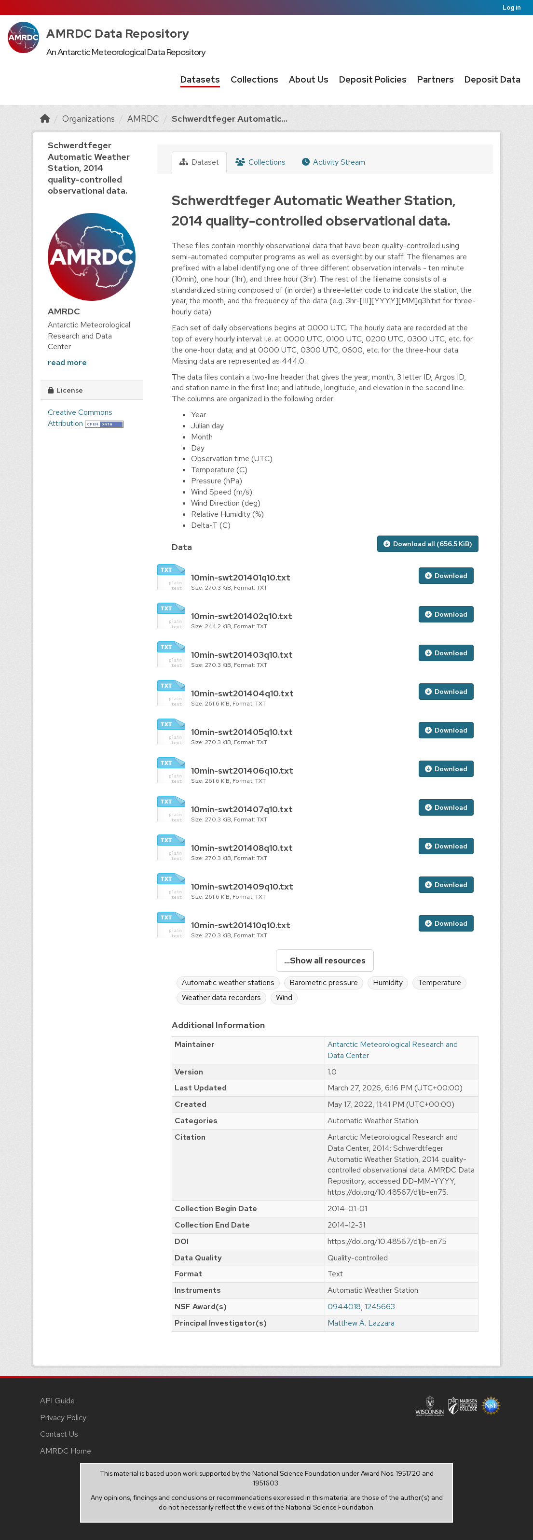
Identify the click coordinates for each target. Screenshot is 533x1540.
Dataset (199, 162)
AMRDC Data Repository (118, 33)
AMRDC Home (65, 1451)
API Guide (57, 1401)
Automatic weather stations (228, 982)
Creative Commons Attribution (80, 417)
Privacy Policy (63, 1418)
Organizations (88, 118)
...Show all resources (325, 960)
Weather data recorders (221, 997)
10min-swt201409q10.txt (242, 886)
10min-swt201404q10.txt (242, 693)
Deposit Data (492, 79)
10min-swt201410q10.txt (240, 925)
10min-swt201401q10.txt (240, 577)
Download (446, 575)
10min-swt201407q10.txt (242, 809)
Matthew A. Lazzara (361, 1323)
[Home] (45, 118)
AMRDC (143, 118)
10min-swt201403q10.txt (242, 654)
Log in (512, 7)
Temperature (439, 982)
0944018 (344, 1306)
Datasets (200, 79)
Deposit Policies (373, 79)
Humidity (388, 982)
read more (67, 362)
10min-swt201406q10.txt (242, 770)
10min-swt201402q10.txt (241, 616)
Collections (254, 79)
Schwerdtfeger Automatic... (229, 118)
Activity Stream (333, 162)
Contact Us (59, 1434)
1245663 (380, 1306)
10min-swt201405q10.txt (242, 731)
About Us (308, 79)
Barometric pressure (323, 982)
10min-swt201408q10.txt (242, 847)
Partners (435, 79)
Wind (284, 997)
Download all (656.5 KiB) (427, 543)
